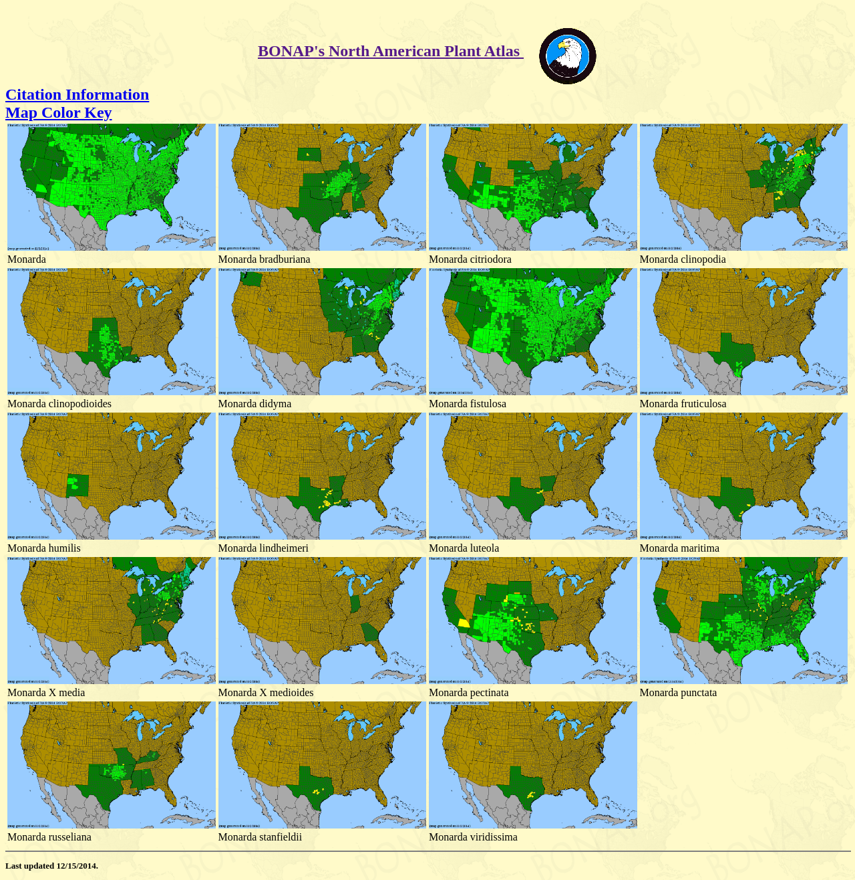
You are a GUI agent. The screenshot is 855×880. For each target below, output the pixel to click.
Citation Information (77, 94)
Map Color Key (58, 112)
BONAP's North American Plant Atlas (391, 51)
